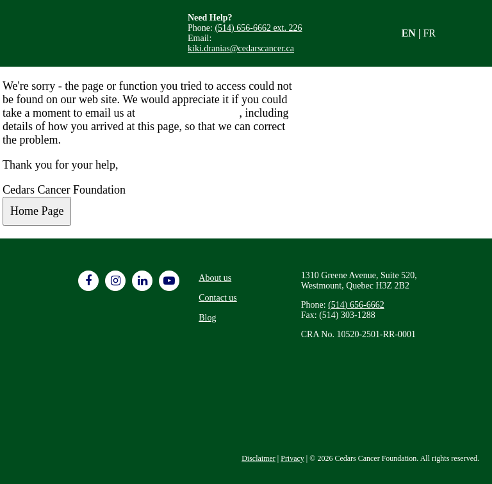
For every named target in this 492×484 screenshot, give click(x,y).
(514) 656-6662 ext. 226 (258, 28)
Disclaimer (258, 458)
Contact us (218, 298)
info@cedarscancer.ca (188, 112)
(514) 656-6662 (356, 305)
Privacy (292, 458)
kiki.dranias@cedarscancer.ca (241, 48)
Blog (207, 317)
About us (215, 278)
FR (429, 33)
